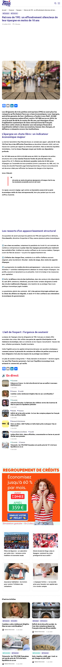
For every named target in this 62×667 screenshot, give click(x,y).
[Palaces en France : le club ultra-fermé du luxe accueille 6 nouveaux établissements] (5, 383)
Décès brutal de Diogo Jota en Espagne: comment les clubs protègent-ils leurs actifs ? (43, 553)
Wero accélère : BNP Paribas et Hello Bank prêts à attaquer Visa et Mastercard (33, 424)
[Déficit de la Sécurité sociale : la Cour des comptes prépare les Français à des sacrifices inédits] (5, 413)
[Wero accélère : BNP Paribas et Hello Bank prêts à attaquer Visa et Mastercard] (5, 423)
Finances (11, 10)
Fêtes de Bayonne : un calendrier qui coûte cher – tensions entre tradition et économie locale (15, 553)
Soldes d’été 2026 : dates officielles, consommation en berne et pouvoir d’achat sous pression (35, 435)
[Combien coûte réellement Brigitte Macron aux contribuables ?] (5, 393)
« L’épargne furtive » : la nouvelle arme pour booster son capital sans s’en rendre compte (45, 584)
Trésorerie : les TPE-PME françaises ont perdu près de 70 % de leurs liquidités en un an (34, 446)
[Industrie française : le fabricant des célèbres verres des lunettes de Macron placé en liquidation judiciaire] (5, 402)
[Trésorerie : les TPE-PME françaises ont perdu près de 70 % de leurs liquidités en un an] (5, 445)
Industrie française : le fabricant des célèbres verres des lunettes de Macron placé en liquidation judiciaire (34, 403)
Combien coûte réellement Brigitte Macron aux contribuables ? (32, 394)
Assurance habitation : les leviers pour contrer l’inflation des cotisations (15, 584)
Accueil (4, 10)
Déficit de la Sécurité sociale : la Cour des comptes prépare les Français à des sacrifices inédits (35, 414)
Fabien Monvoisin (9, 629)
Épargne (18, 10)
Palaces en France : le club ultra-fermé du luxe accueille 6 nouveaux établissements (34, 384)
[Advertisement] (31, 43)
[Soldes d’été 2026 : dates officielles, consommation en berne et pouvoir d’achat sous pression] (5, 434)
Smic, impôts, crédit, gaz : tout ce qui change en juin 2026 (44, 657)
